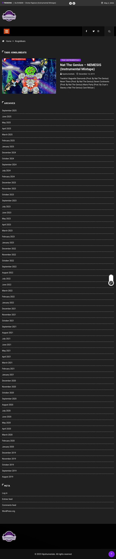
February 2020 (8, 440)
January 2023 (8, 242)
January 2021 (8, 374)
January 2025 (8, 146)
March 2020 (7, 434)
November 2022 (9, 254)
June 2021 (6, 344)
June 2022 (6, 284)
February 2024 (8, 176)
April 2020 (6, 428)
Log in (4, 493)
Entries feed (7, 499)
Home (8, 41)
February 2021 (8, 368)
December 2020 (9, 380)
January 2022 (8, 302)
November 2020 (9, 386)
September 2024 (9, 164)
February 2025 (8, 140)
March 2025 (7, 134)
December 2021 (9, 308)
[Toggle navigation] (6, 31)
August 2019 (7, 476)
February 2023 (8, 236)
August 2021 (7, 332)
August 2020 (7, 404)
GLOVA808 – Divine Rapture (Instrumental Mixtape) (35, 3)
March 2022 (7, 290)
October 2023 (8, 194)
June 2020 (6, 416)
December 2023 (9, 182)
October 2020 (8, 392)
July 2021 (6, 338)
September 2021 (9, 326)
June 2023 (6, 212)
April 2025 (6, 128)
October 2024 (8, 158)
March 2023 (7, 230)
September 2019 (9, 470)
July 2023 (6, 206)
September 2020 (9, 398)
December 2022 (9, 248)
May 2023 (6, 218)
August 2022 (7, 272)
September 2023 (9, 200)
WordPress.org (8, 511)
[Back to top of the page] (111, 554)
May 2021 (6, 350)
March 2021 (7, 362)
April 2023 (6, 224)
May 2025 (6, 122)
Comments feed (9, 505)
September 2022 (9, 266)
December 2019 (9, 452)
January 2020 (8, 446)
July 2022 (6, 278)
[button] (70, 3)
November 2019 (9, 458)
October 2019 (8, 464)
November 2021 (9, 314)
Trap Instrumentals (70, 60)
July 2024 (6, 170)
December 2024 (9, 152)
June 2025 (6, 116)
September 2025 (9, 110)
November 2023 (9, 188)
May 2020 (6, 422)
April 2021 (6, 356)
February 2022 (8, 296)
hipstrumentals (68, 73)
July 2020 (6, 410)
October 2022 (8, 260)
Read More (66, 92)
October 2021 (8, 320)
